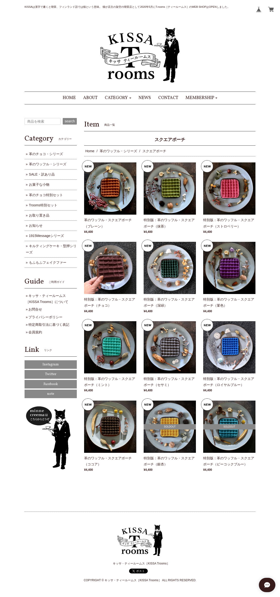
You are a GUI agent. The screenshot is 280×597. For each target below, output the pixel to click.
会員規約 (35, 332)
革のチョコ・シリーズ (46, 154)
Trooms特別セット (43, 205)
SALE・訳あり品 (42, 174)
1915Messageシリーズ (46, 236)
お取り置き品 (39, 215)
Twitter (50, 374)
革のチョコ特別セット (46, 195)
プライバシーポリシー (45, 317)
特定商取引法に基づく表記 (48, 325)
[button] (118, 98)
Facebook (51, 384)
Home (89, 151)
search (70, 121)
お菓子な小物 (39, 184)
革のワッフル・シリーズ (118, 151)
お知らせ (36, 225)
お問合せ (35, 309)
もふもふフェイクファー (47, 262)
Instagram (51, 364)
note (50, 394)
